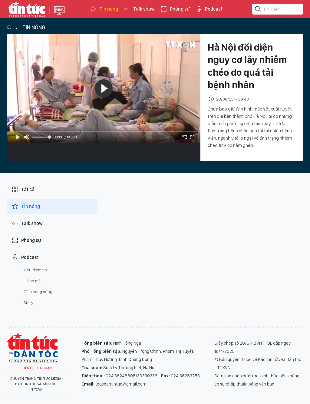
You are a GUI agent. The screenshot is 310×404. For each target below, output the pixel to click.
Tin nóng (104, 9)
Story (28, 302)
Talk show (139, 9)
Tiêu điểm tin (35, 269)
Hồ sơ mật (33, 280)
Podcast (209, 9)
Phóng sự (175, 9)
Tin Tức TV (32, 348)
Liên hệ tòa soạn (37, 368)
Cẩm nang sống (38, 291)
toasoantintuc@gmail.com (121, 384)
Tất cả (23, 189)
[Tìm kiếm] (258, 10)
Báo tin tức (27, 9)
